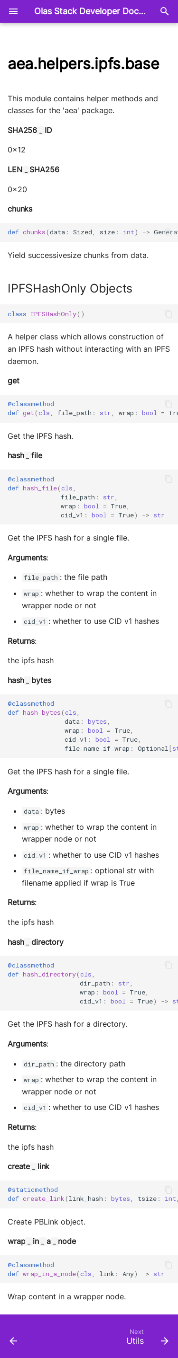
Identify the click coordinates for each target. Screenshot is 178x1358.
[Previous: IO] (14, 1339)
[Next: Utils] (146, 1339)
